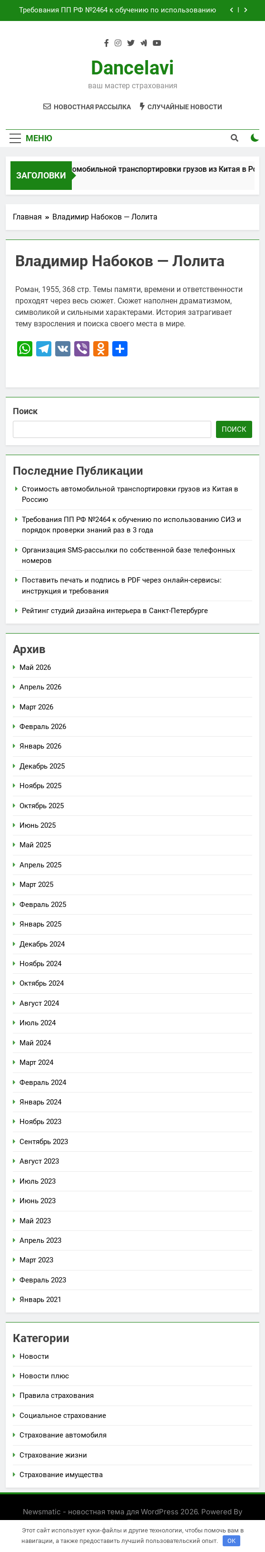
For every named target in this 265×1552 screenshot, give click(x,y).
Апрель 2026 (40, 687)
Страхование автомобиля (63, 1435)
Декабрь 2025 (42, 766)
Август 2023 (39, 1161)
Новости (34, 1356)
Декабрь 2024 (42, 944)
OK (231, 1540)
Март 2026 (36, 707)
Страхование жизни (53, 1455)
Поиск (25, 411)
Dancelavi (132, 68)
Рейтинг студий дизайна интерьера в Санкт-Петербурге (115, 610)
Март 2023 (36, 1260)
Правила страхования (57, 1395)
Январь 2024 (40, 1102)
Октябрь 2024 (42, 983)
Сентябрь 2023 (44, 1141)
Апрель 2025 (40, 865)
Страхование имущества (61, 1474)
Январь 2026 (40, 746)
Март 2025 (36, 884)
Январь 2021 (40, 1299)
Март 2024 (36, 1062)
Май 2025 (35, 845)
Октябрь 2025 (42, 806)
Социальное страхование (63, 1415)
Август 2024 (39, 1003)
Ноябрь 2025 (40, 785)
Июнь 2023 (38, 1201)
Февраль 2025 (43, 904)
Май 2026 (35, 667)
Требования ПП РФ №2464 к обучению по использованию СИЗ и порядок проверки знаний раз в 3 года (117, 10)
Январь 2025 (40, 924)
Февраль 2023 (43, 1280)
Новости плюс (44, 1376)
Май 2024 (35, 1043)
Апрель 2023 (40, 1240)
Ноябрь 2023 (40, 1121)
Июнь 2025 (38, 825)
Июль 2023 (38, 1181)
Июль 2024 (38, 1023)
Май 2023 (35, 1221)
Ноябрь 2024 (40, 963)
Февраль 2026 (43, 726)
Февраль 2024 (43, 1082)
